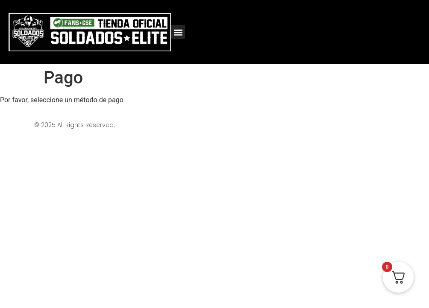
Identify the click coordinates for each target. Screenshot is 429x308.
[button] (178, 32)
